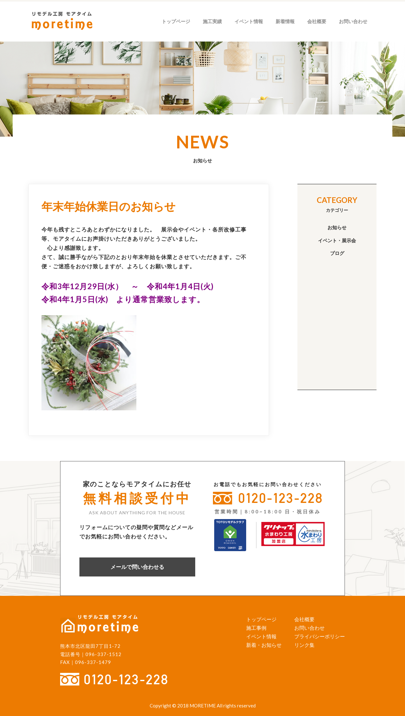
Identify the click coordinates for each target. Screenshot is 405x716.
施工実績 (212, 21)
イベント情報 (248, 21)
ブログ (337, 253)
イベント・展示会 (337, 240)
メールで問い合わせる (137, 566)
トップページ (176, 21)
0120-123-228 (280, 497)
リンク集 (304, 645)
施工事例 (256, 628)
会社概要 (316, 21)
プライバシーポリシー (319, 636)
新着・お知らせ (264, 645)
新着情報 (285, 21)
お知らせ (336, 227)
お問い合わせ (353, 21)
